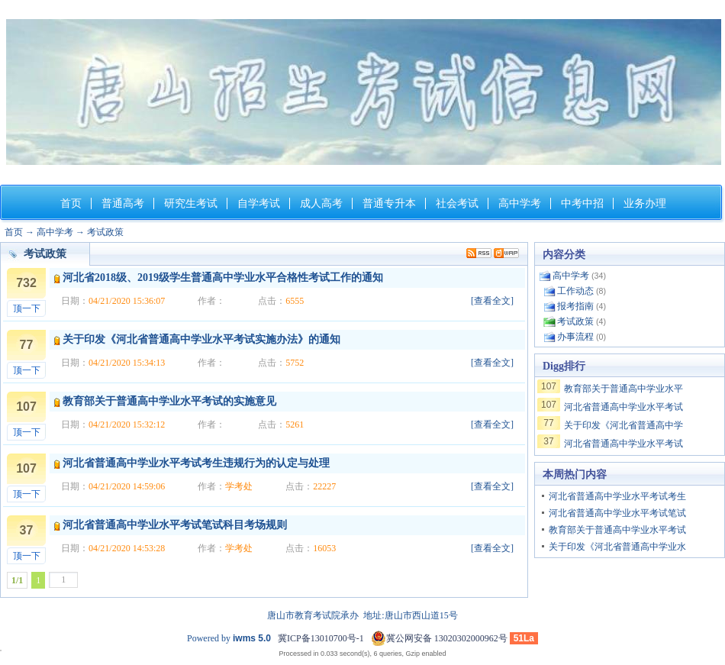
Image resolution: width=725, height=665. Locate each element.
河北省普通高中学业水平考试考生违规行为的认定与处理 (196, 463)
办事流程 (575, 336)
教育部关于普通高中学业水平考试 (617, 530)
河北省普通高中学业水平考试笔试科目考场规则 (175, 525)
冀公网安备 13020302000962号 (439, 638)
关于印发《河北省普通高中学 (623, 425)
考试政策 (105, 232)
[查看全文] (492, 300)
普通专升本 (389, 203)
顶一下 (26, 308)
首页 (71, 203)
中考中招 (582, 203)
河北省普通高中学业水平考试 (623, 407)
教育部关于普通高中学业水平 (623, 388)
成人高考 (321, 203)
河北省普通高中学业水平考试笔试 (617, 513)
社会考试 (457, 203)
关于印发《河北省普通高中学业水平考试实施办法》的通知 (201, 339)
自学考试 (258, 203)
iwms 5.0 (252, 638)
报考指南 (575, 306)
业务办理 (645, 203)
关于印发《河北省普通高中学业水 (617, 546)
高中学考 (519, 203)
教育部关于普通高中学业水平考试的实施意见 (169, 401)
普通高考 (123, 203)
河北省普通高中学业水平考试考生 (617, 496)
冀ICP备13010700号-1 (321, 638)
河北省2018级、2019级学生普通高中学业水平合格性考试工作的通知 (223, 277)
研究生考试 (191, 203)
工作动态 (575, 291)
